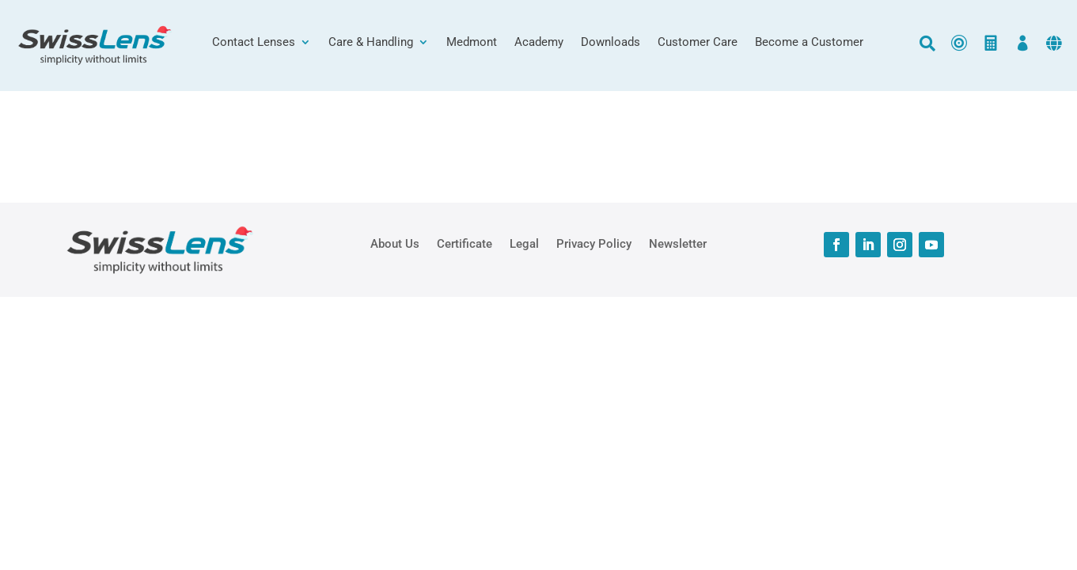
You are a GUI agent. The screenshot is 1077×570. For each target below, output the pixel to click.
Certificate (464, 243)
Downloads (610, 42)
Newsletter (678, 243)
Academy (538, 42)
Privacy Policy (593, 243)
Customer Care (698, 42)
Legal (524, 243)
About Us (394, 243)
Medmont (471, 42)
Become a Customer (809, 42)
